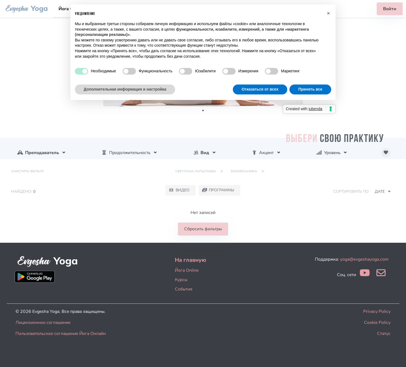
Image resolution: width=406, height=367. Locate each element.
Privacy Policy (377, 311)
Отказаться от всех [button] (260, 89)
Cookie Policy (377, 323)
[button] (328, 13)
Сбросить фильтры (203, 229)
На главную (190, 260)
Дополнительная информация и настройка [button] (125, 89)
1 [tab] (203, 110)
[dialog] (395, 356)
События (183, 289)
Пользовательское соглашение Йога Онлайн (60, 334)
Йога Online (187, 270)
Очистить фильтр (27, 171)
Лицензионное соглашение (42, 323)
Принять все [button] (310, 89)
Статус (384, 334)
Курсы (181, 280)
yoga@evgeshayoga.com (364, 259)
